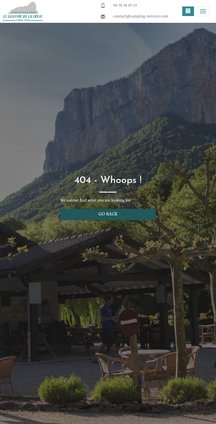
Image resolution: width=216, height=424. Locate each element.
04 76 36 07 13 (125, 5)
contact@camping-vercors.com (140, 16)
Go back (107, 213)
